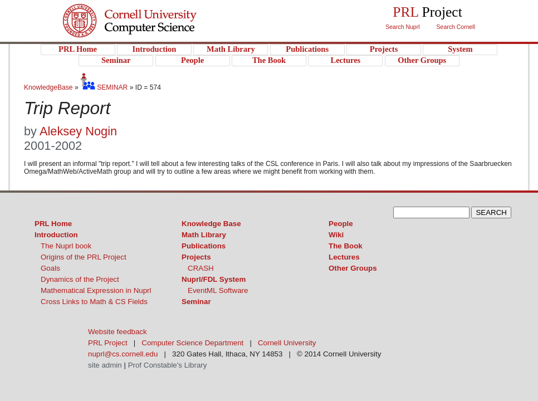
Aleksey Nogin (78, 131)
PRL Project (152, 31)
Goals (50, 268)
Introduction (56, 235)
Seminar (196, 301)
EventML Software (218, 290)
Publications (204, 246)
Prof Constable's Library (167, 365)
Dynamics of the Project (80, 279)
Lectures (344, 257)
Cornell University (152, 10)
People (341, 223)
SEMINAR (104, 87)
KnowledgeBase (49, 87)
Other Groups (353, 268)
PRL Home (53, 223)
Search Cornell (456, 26)
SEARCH (491, 212)
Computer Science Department (192, 343)
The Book (346, 246)
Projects (196, 257)
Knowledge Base (211, 223)
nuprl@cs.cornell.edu (123, 354)
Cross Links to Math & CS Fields (94, 301)
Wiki (336, 235)
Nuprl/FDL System (214, 279)
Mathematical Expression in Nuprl (96, 290)
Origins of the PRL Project (83, 257)
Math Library (204, 235)
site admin (105, 365)
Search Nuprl (402, 26)
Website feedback (117, 331)
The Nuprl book (66, 246)
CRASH (201, 268)
